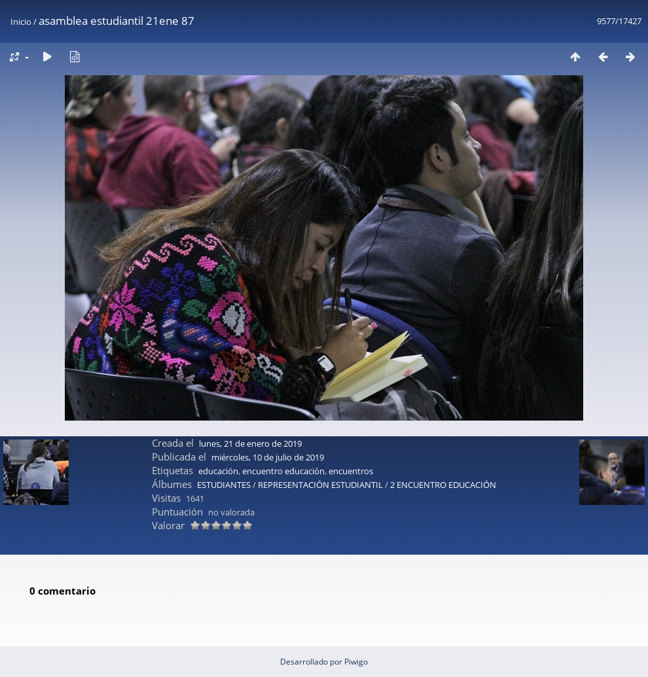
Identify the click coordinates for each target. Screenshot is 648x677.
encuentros (351, 471)
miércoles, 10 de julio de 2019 (267, 457)
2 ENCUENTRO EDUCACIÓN (443, 485)
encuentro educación (283, 471)
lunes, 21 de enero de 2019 (250, 443)
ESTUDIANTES (224, 485)
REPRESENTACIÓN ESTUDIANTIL (320, 485)
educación (218, 471)
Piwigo (356, 661)
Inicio (20, 21)
